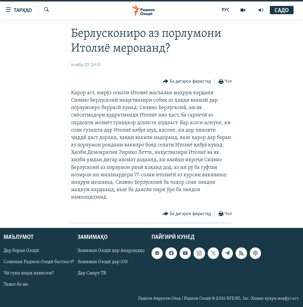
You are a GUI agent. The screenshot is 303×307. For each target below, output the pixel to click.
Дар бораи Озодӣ (21, 250)
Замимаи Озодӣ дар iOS (103, 262)
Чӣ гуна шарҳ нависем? (29, 273)
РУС (226, 10)
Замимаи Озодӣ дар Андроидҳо (111, 250)
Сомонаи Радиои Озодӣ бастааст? (39, 262)
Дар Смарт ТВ (92, 273)
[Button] (187, 82)
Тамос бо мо (16, 284)
